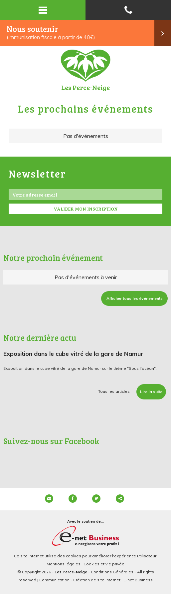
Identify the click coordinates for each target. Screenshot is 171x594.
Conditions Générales (112, 571)
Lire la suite (151, 391)
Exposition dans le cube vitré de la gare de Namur (73, 353)
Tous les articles (114, 391)
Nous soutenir (89, 33)
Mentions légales (64, 563)
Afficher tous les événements (134, 298)
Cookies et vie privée (104, 563)
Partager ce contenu (120, 498)
